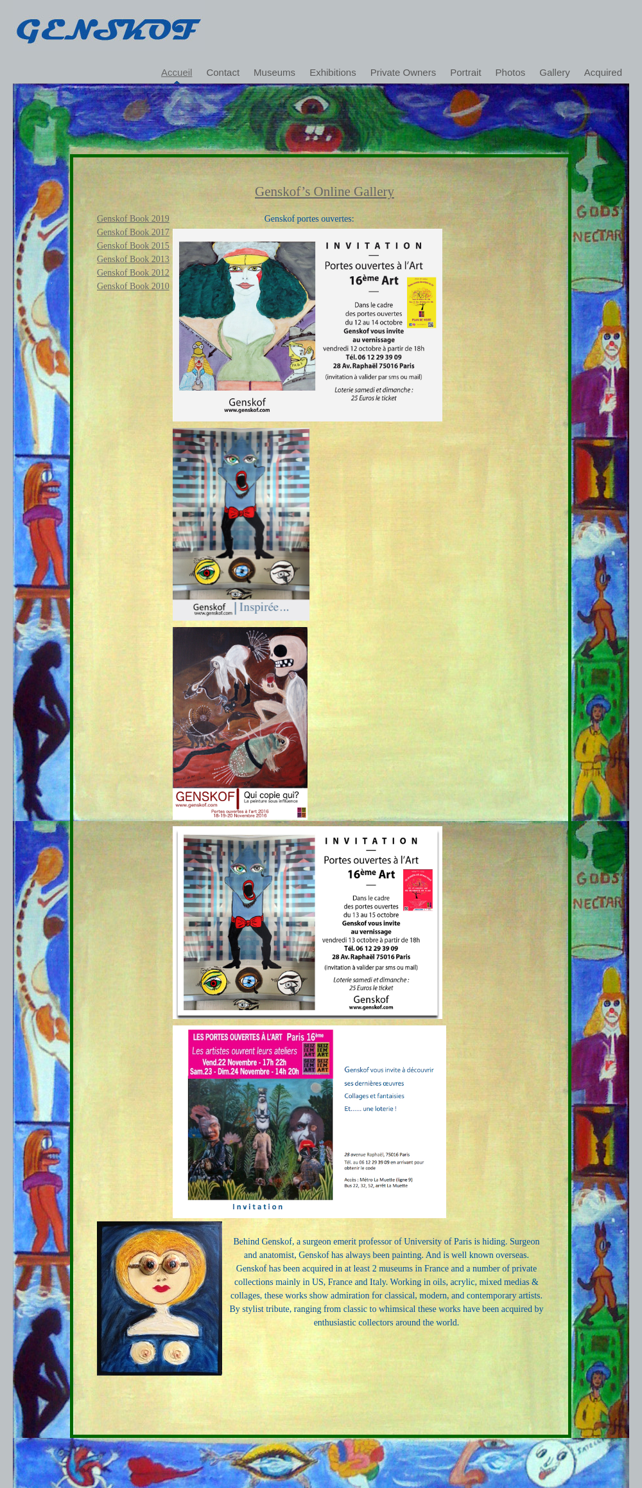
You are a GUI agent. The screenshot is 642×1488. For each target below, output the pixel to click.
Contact (222, 72)
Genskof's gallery (109, 25)
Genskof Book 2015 (133, 246)
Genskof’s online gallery (324, 191)
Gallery (554, 72)
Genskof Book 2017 (133, 232)
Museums (274, 72)
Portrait (465, 72)
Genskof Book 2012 (133, 273)
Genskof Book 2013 (133, 259)
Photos (511, 72)
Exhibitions (332, 72)
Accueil (176, 72)
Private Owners (403, 72)
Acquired (603, 72)
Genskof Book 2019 (133, 219)
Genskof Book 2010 (133, 286)
